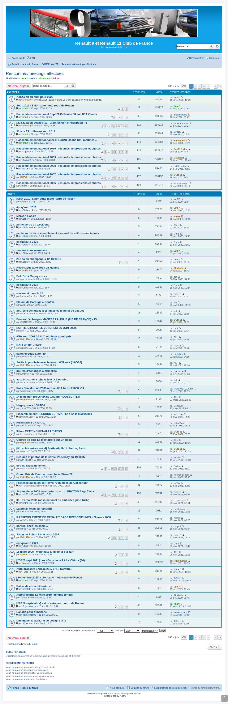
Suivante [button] (220, 86)
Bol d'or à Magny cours (31, 276)
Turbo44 (26, 571)
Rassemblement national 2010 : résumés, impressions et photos (58, 148)
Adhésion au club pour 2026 (34, 96)
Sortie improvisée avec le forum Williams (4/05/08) (49, 362)
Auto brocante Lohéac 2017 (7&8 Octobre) (44, 568)
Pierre (177, 216)
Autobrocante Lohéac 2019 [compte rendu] (44, 594)
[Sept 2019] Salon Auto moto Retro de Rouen (45, 198)
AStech (177, 569)
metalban (178, 354)
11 (123, 143)
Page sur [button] (184, 86)
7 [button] (215, 86)
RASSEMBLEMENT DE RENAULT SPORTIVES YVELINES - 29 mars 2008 (63, 517)
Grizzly (177, 132)
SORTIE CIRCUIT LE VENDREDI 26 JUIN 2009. (46, 327)
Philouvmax (180, 140)
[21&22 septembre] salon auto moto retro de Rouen (50, 603)
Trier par (127, 630)
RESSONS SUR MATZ (30, 422)
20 (119, 126)
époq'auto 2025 (26, 207)
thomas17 (27, 160)
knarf (24, 78)
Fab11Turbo (180, 149)
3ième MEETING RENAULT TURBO (39, 431)
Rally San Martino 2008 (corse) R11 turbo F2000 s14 (50, 388)
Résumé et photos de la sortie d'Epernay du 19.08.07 (50, 457)
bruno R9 (27, 503)
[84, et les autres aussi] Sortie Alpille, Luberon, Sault (50, 448)
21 (123, 126)
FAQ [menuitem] (32, 58)
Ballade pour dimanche (31, 612)
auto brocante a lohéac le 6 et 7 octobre (42, 379)
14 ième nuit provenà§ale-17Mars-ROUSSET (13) (48, 396)
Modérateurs (45, 78)
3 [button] (199, 86)
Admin (56, 78)
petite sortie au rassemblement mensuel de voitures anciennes (57, 233)
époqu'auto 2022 (27, 284)
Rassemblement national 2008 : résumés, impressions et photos (58, 165)
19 (116, 126)
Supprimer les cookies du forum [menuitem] (170, 688)
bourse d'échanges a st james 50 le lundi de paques (50, 310)
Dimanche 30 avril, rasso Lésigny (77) (41, 620)
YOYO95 (178, 414)
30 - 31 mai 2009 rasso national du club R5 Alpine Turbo (52, 500)
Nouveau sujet (17, 86)
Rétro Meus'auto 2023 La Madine (37, 267)
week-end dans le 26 (29, 293)
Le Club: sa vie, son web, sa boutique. (82, 99)
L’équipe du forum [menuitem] (139, 688)
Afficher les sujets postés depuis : (88, 630)
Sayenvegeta (180, 114)
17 (112, 469)
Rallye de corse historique (33, 586)
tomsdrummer (181, 123)
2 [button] (195, 86)
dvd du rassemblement (31, 465)
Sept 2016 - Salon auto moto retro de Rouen (45, 105)
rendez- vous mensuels (31, 250)
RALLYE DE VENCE (29, 345)
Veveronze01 (29, 615)
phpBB (104, 693)
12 (126, 143)
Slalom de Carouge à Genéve (35, 302)
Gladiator (179, 157)
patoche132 (26, 348)
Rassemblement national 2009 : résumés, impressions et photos (58, 157)
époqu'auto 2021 (27, 543)
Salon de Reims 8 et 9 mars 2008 (37, 534)
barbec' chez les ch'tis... (32, 525)
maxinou (33, 78)
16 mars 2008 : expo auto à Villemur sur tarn (45, 551)
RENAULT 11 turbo (184, 388)
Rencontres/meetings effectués (35, 73)
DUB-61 (24, 177)
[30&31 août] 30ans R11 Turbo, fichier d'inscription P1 (51, 122)
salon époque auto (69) (31, 353)
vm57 (177, 97)
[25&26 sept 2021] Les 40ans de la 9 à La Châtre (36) (50, 560)
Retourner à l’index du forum (23, 644)
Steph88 (26, 589)
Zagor (25, 219)
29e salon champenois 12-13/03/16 (38, 259)
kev (22, 511)
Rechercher (211, 46)
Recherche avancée (217, 46)
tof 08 (25, 168)
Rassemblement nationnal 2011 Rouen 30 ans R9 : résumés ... (57, 140)
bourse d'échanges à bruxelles (36, 370)
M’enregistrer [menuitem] (197, 58)
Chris (25, 210)
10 (119, 143)
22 (126, 126)
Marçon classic (26, 216)
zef (175, 276)
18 (112, 126)
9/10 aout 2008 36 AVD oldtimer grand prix (43, 336)
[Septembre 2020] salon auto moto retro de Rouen (49, 577)
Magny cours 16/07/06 (30, 405)
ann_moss (25, 460)
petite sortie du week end (33, 224)
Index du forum (30, 688)
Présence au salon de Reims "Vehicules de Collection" (52, 482)
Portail (15, 64)
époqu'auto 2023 (27, 241)
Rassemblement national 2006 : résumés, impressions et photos (58, 183)
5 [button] (208, 86)
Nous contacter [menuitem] (117, 688)
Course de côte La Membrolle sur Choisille (44, 439)
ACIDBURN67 (181, 183)
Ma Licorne (26, 399)
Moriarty (26, 99)
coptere (26, 151)
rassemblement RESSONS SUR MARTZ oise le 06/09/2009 (54, 414)
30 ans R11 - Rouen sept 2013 (35, 131)
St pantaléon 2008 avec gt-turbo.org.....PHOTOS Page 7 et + (55, 491)
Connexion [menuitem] (214, 58)
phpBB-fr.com (119, 696)
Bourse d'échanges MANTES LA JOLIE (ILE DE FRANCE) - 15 (56, 319)
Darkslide (179, 371)
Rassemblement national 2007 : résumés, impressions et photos (58, 174)
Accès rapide (18, 58)
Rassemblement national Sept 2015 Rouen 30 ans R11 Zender (56, 114)
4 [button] (204, 86)
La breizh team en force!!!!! (34, 508)
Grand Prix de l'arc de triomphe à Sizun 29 (44, 474)
